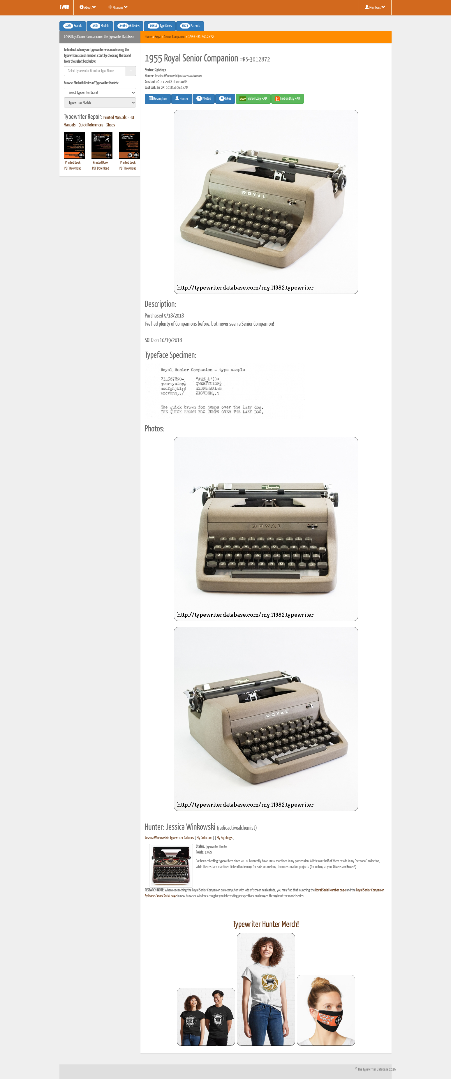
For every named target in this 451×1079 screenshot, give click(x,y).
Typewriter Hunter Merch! (266, 925)
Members (375, 7)
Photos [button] (203, 98)
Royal (158, 37)
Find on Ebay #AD (253, 98)
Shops (110, 125)
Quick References (91, 125)
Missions (118, 7)
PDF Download (72, 168)
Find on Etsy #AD (287, 98)
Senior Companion (174, 37)
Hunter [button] (181, 98)
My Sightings (224, 838)
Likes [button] (225, 98)
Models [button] (99, 26)
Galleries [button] (128, 26)
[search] (100, 93)
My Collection (204, 838)
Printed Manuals (115, 118)
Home (148, 37)
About (88, 7)
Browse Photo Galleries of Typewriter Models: (91, 83)
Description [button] (158, 98)
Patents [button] (190, 26)
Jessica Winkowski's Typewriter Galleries (169, 838)
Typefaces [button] (160, 26)
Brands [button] (72, 26)
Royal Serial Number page (330, 890)
